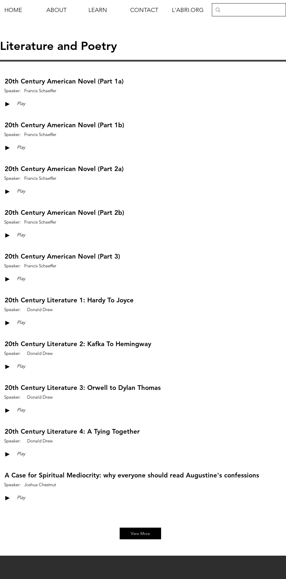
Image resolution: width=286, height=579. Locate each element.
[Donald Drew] (40, 309)
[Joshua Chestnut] (40, 484)
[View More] (140, 533)
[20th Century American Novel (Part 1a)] (64, 81)
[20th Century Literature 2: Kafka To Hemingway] (78, 344)
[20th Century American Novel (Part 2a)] (64, 169)
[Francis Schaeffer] (40, 90)
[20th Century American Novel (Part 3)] (62, 256)
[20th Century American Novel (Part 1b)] (64, 125)
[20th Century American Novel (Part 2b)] (64, 213)
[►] (7, 104)
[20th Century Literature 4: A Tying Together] (72, 431)
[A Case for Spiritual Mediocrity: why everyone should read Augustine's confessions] (132, 475)
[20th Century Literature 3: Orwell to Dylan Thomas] (82, 388)
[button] (63, 10)
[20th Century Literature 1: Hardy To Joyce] (69, 300)
